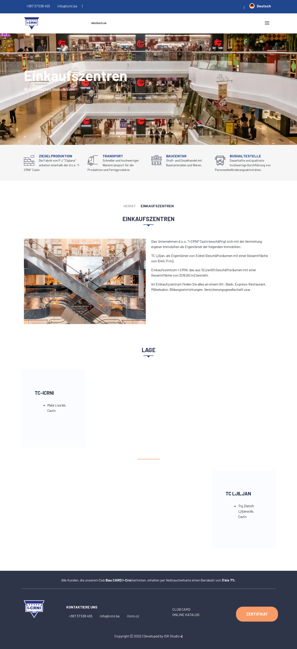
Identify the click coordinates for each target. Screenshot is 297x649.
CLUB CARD (181, 609)
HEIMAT (129, 206)
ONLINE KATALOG (185, 614)
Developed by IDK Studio (163, 636)
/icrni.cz (133, 616)
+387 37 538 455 (38, 6)
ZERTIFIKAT (257, 614)
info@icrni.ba (67, 6)
